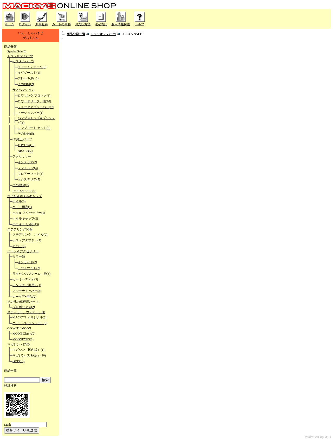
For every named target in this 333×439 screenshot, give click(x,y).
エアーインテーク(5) (32, 67)
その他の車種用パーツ (23, 302)
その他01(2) (26, 84)
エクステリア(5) (29, 179)
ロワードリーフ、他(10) (34, 101)
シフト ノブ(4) (28, 168)
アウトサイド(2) (29, 268)
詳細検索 (10, 385)
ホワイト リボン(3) (25, 224)
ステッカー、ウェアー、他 (26, 312)
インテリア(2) (27, 162)
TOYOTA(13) (26, 145)
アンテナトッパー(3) (26, 291)
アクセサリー (21, 156)
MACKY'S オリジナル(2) (29, 317)
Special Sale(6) (16, 51)
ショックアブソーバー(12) (36, 107)
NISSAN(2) (25, 151)
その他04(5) (26, 133)
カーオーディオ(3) (25, 279)
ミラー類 (18, 256)
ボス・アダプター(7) (26, 240)
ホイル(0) (18, 201)
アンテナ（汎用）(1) (26, 285)
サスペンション (23, 90)
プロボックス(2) (23, 307)
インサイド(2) (27, 262)
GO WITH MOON (19, 328)
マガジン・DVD (18, 344)
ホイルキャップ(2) (25, 218)
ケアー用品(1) (22, 207)
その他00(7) (20, 185)
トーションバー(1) (30, 113)
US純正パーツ (22, 139)
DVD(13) (18, 361)
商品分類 (10, 46)
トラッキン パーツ (20, 56)
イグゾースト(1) (29, 72)
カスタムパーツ (23, 61)
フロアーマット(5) (30, 173)
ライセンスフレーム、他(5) (31, 273)
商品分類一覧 (76, 34)
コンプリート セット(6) (34, 128)
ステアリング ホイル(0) (29, 234)
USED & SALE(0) (24, 191)
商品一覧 (10, 370)
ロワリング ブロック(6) (34, 95)
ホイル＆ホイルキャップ (24, 196)
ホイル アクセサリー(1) (28, 213)
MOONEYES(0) (23, 339)
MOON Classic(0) (23, 333)
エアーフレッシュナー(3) (29, 323)
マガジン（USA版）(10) (29, 355)
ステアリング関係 (19, 229)
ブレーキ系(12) (28, 78)
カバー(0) (18, 246)
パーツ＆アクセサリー (23, 251)
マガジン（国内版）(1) (28, 350)
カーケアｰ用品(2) (24, 296)
